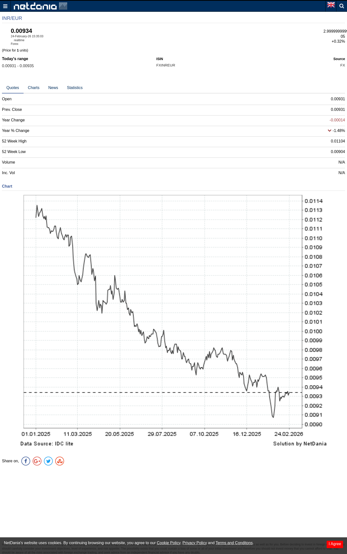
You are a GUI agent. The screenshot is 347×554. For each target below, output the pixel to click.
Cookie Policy (168, 543)
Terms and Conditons (234, 543)
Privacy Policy (195, 543)
